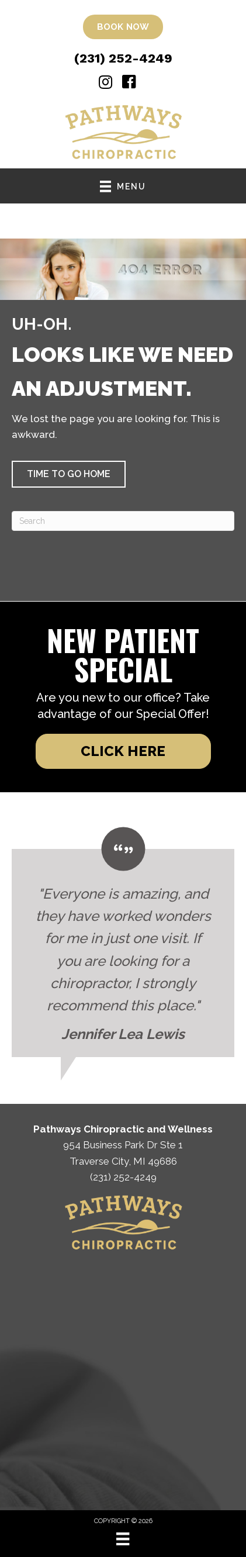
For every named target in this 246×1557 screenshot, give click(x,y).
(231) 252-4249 (123, 58)
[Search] (123, 521)
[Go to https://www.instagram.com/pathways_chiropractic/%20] (105, 83)
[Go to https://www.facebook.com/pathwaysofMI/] (129, 83)
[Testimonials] (123, 942)
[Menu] (122, 1539)
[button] (69, 474)
